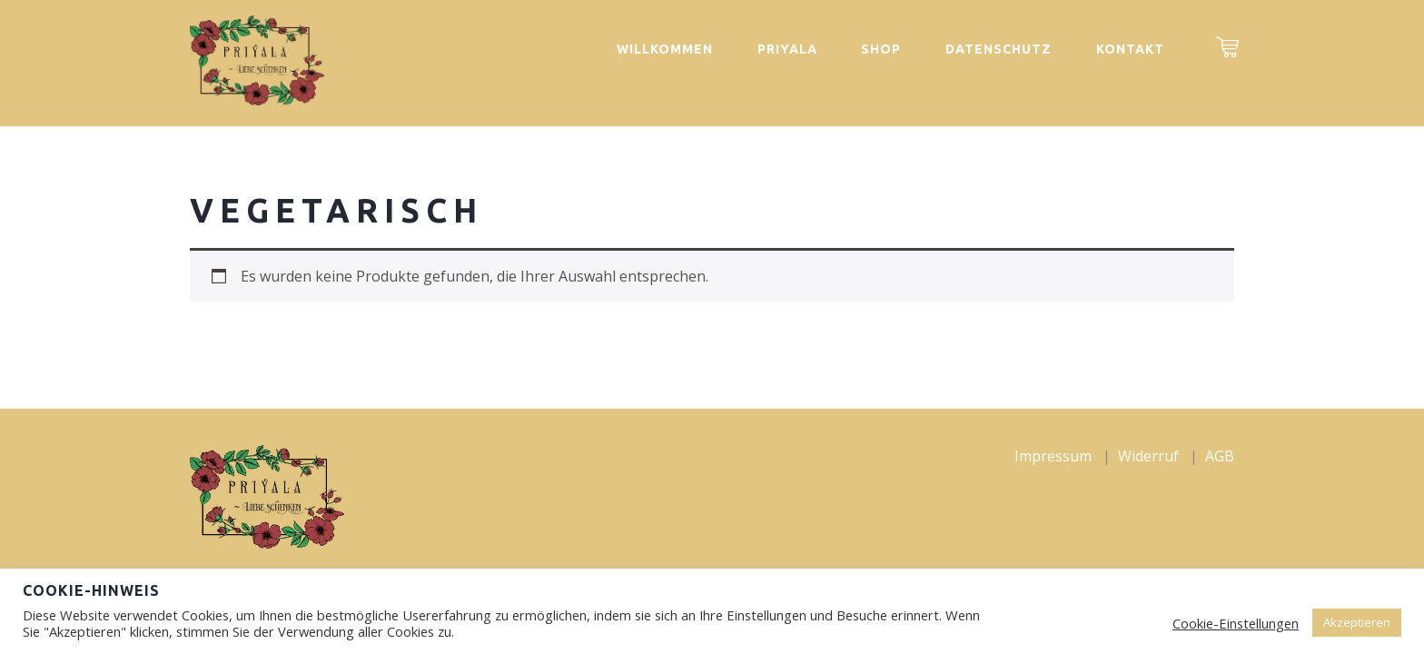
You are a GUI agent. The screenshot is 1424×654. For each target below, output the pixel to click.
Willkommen (665, 49)
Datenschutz (998, 49)
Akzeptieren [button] (1356, 622)
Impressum (1053, 456)
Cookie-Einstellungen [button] (1235, 623)
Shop (881, 49)
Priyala (787, 49)
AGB (1219, 456)
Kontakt (1130, 49)
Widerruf (1148, 456)
